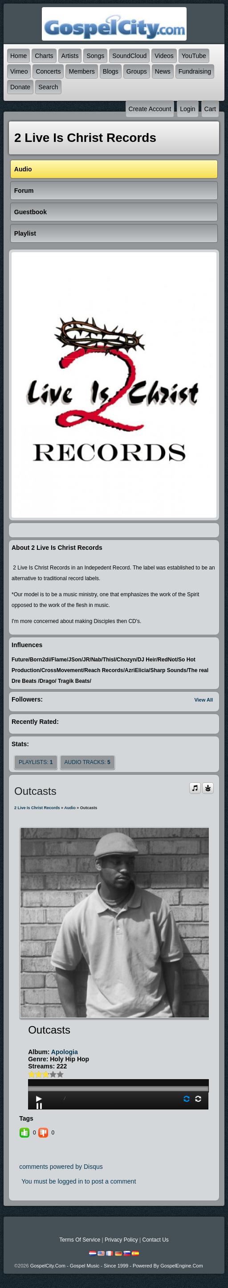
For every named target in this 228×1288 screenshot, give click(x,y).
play (118, 1063)
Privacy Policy (121, 1240)
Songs (95, 55)
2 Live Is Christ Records (37, 808)
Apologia (64, 1051)
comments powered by (61, 1166)
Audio (70, 808)
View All (203, 699)
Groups (136, 71)
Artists (70, 55)
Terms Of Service (79, 1240)
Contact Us (155, 1240)
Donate (20, 87)
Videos (164, 55)
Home (18, 55)
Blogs (110, 71)
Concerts (48, 71)
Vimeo (19, 71)
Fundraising (195, 71)
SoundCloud (129, 55)
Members (81, 71)
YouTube (194, 55)
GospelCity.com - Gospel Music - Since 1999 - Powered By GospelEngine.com (116, 1265)
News (163, 71)
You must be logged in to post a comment (78, 1181)
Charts (44, 55)
